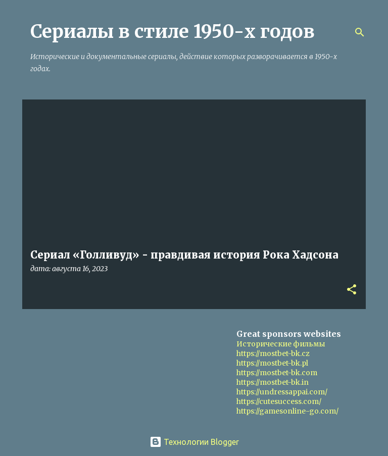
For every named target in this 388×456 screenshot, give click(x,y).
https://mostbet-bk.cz (273, 353)
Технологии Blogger (194, 441)
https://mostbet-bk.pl (272, 363)
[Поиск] (360, 32)
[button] (352, 290)
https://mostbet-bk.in (272, 382)
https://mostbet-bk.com (276, 372)
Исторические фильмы (280, 343)
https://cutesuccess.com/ (278, 401)
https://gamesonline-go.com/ (287, 411)
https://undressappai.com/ (281, 391)
